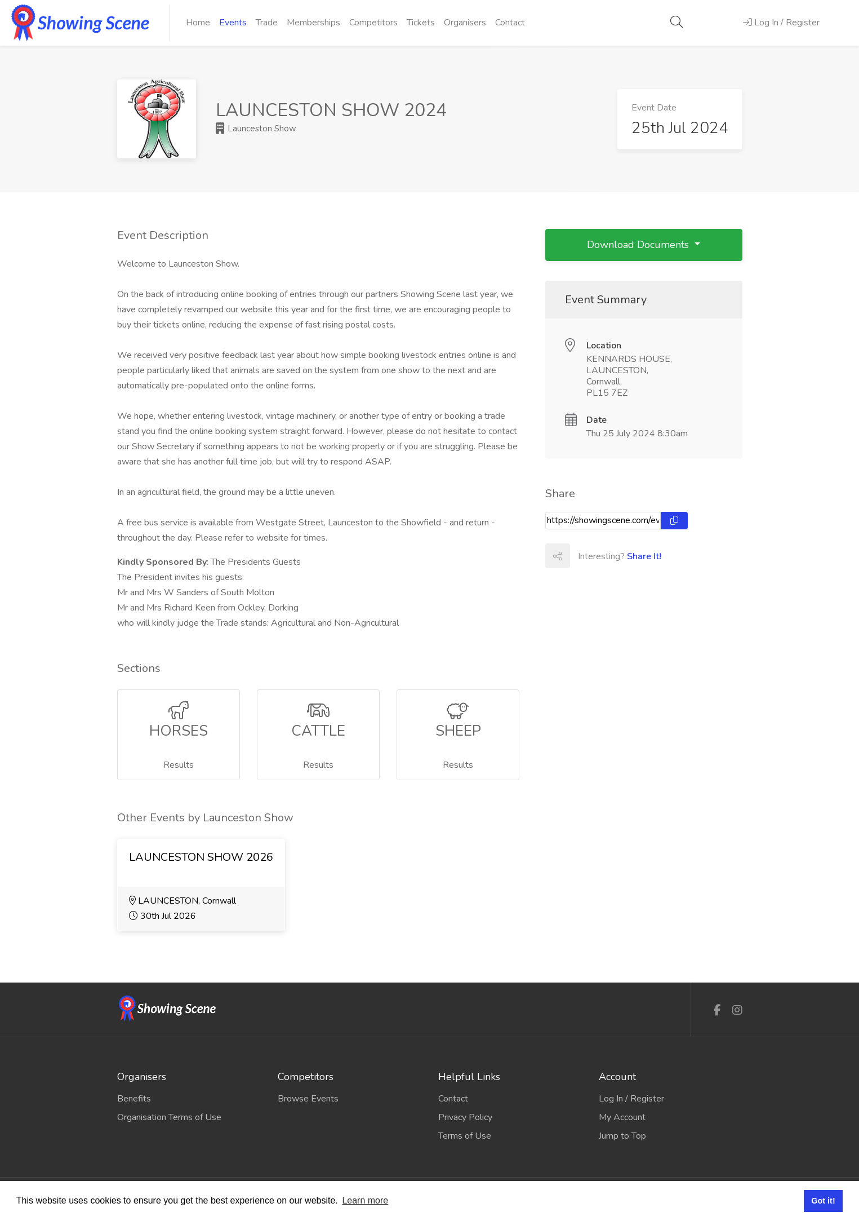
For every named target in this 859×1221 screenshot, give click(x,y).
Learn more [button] (365, 1200)
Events (233, 22)
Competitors (373, 22)
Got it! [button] (823, 1200)
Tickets (421, 22)
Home (198, 22)
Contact (510, 22)
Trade (267, 22)
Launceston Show (256, 128)
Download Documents (639, 244)
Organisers (465, 22)
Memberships (313, 22)
